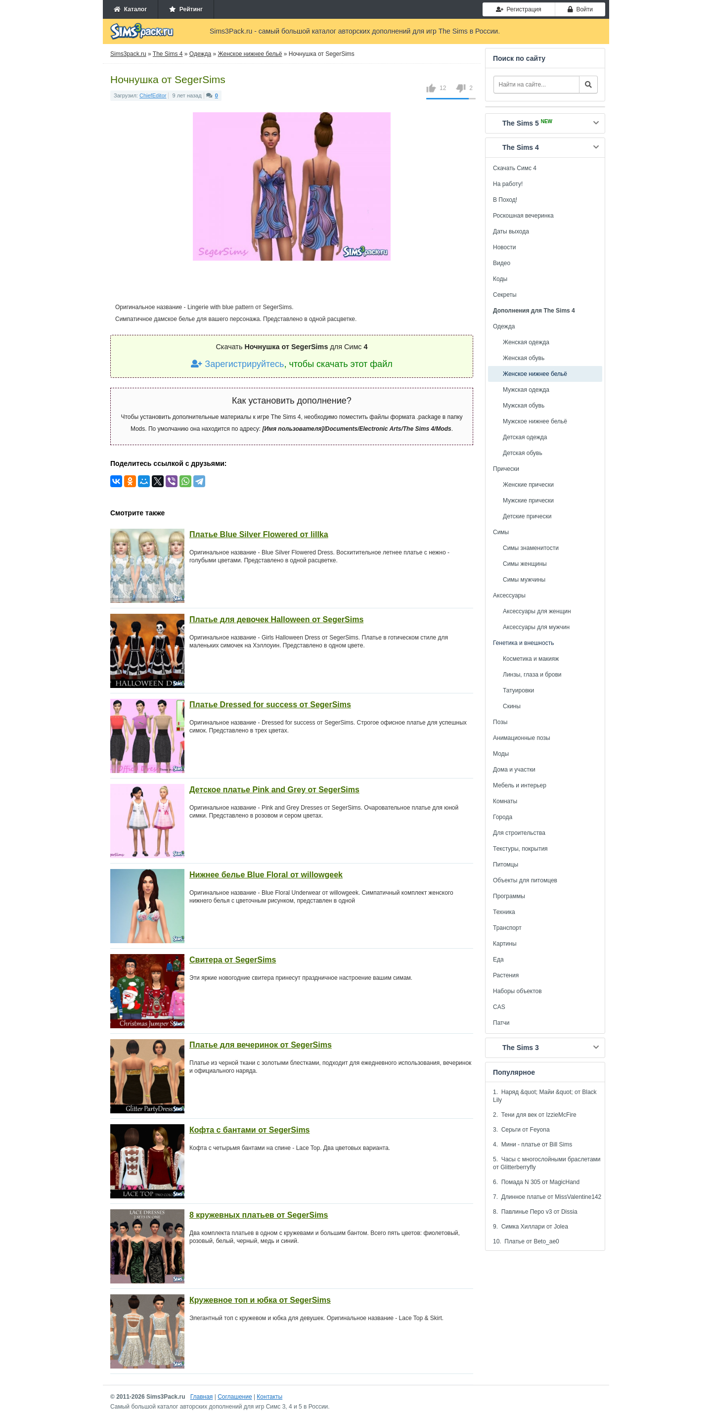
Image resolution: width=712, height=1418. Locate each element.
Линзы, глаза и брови (532, 674)
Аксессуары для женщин (537, 611)
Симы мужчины (524, 579)
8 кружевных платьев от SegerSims (258, 1215)
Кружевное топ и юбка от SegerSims (260, 1300)
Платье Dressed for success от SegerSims (270, 704)
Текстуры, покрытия (520, 848)
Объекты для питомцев (525, 880)
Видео (501, 263)
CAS (499, 1007)
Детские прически (527, 516)
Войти (580, 9)
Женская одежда (526, 342)
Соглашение (235, 1396)
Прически (506, 468)
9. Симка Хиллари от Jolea (530, 1226)
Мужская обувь (523, 405)
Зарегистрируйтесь (237, 364)
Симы (501, 532)
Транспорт (507, 927)
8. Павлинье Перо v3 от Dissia (535, 1211)
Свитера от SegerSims (232, 960)
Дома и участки (514, 769)
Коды (500, 278)
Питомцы (505, 864)
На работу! (508, 184)
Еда (498, 959)
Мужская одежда (526, 389)
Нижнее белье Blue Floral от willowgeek (266, 874)
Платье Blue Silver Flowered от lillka (258, 534)
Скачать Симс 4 (514, 168)
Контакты (269, 1396)
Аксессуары (509, 595)
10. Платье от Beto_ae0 (526, 1241)
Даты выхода (511, 231)
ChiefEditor (152, 95)
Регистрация (518, 9)
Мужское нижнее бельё (535, 421)
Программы (509, 896)
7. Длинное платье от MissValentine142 (547, 1196)
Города (502, 817)
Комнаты (505, 801)
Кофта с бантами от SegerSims (249, 1130)
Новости (504, 247)
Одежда (504, 326)
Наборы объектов (517, 991)
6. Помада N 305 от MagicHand (536, 1182)
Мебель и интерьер (519, 785)
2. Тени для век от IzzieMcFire (535, 1114)
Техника (504, 912)
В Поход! (505, 199)
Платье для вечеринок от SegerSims (260, 1045)
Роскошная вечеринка (523, 215)
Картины (505, 943)
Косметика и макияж (531, 658)
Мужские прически (528, 500)
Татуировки (518, 690)
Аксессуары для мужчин (536, 627)
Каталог (130, 9)
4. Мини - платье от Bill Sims (532, 1144)
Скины (512, 706)
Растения (506, 975)
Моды (501, 753)
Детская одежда (525, 437)
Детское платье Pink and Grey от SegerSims (274, 789)
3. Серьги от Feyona (521, 1129)
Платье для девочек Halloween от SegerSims (276, 619)
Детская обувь (522, 453)
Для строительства (519, 832)
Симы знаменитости (531, 548)
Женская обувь (523, 358)
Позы (500, 722)
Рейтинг (186, 9)
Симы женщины (525, 563)
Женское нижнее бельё (535, 373)
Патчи (501, 1022)
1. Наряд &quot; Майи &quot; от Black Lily (545, 1096)
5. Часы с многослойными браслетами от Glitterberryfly (547, 1163)
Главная (201, 1396)
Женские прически (528, 484)
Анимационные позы (521, 737)
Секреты (505, 294)
